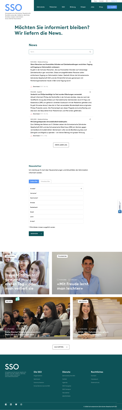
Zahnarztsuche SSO (68, 375)
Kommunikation (39, 382)
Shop (101, 7)
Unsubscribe (45, 181)
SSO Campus (66, 389)
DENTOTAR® (66, 396)
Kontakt (101, 1)
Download (40, 86)
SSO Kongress (66, 386)
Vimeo (16, 404)
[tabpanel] (56, 211)
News (95, 1)
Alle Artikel (59, 347)
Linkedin (11, 404)
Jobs (92, 7)
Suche (113, 1)
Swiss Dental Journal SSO (42, 386)
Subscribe (33, 181)
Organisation (38, 375)
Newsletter (65, 393)
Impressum (94, 379)
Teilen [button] (90, 62)
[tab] (34, 181)
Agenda (64, 382)
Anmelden (112, 7)
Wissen (83, 7)
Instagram (21, 404)
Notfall (64, 379)
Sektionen (37, 379)
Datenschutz (95, 382)
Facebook (6, 404)
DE (107, 1)
